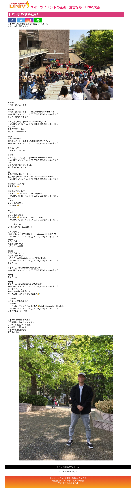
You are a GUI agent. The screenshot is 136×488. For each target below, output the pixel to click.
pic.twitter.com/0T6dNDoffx (34, 258)
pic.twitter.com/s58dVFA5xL (38, 141)
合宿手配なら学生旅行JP (68, 483)
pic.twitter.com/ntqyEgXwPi (29, 268)
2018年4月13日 (51, 114)
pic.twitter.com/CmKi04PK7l (42, 112)
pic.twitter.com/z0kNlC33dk (40, 158)
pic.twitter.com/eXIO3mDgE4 (52, 306)
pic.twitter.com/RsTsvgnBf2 (31, 193)
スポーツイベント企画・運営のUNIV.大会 (69, 478)
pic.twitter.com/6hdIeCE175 (44, 234)
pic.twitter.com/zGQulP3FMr (31, 217)
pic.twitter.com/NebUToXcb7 (42, 177)
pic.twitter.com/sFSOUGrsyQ (29, 284)
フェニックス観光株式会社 (72, 481)
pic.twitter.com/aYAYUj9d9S (34, 122)
